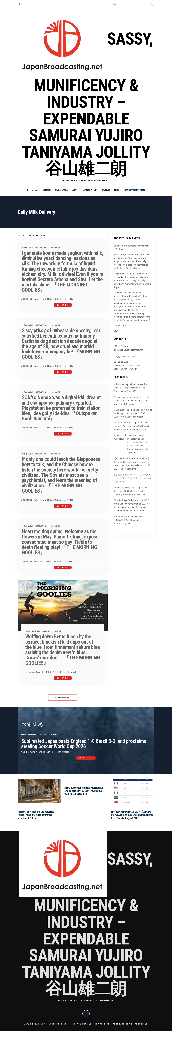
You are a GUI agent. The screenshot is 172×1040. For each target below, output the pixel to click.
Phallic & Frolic (61, 190)
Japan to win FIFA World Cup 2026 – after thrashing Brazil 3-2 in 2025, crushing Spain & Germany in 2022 (131, 491)
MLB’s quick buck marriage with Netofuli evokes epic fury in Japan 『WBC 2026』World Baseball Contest (133, 413)
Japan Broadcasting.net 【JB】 (85, 190)
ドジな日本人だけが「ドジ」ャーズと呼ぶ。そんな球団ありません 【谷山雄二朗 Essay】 (132, 478)
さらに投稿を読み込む (62, 697)
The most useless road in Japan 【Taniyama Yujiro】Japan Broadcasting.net (129, 520)
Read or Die (63, 305)
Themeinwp (141, 1024)
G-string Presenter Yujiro (134, 190)
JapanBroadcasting (37, 248)
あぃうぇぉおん (33, 190)
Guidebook (47, 190)
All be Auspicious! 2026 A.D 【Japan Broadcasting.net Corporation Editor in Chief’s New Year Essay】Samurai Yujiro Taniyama (131, 444)
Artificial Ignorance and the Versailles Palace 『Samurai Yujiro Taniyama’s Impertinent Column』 (131, 400)
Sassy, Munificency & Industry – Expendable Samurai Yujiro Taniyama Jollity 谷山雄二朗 (87, 103)
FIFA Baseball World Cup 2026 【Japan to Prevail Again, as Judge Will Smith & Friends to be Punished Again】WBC (132, 426)
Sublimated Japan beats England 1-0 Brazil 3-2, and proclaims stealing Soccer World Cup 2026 (131, 388)
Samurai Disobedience (110, 190)
